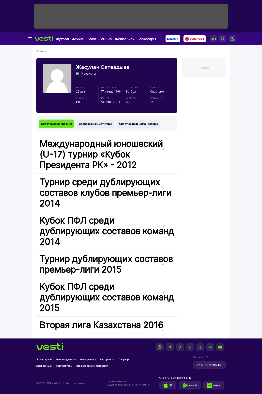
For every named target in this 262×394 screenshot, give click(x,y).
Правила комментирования (92, 365)
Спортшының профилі (56, 123)
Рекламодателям (66, 359)
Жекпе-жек (124, 39)
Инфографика (88, 359)
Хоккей (78, 39)
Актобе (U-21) (110, 101)
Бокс (92, 39)
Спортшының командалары (138, 123)
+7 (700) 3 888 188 (209, 365)
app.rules (79, 383)
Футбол (62, 39)
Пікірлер (124, 359)
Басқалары (147, 39)
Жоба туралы (44, 359)
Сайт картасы (64, 365)
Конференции (44, 365)
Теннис (105, 39)
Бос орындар (107, 359)
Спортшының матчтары (95, 123)
